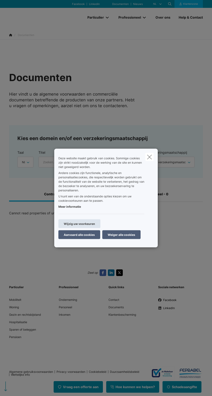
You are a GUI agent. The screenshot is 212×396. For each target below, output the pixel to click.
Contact (113, 299)
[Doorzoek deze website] (170, 4)
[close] (149, 157)
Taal (20, 152)
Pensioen (15, 337)
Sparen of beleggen (22, 329)
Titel (42, 152)
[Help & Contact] (189, 17)
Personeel (65, 307)
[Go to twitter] (120, 273)
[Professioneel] (128, 17)
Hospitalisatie (18, 322)
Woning (14, 307)
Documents (116, 307)
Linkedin (94, 4)
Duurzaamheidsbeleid (124, 371)
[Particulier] (94, 17)
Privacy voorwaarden (71, 371)
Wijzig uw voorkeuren (79, 224)
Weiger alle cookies (121, 234)
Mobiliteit (15, 299)
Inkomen (64, 314)
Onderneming (68, 299)
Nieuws (138, 4)
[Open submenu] (107, 17)
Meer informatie (69, 206)
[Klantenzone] (189, 4)
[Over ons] (163, 17)
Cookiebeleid (97, 371)
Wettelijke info (20, 374)
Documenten (120, 4)
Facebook (78, 4)
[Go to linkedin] (112, 273)
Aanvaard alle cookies (79, 234)
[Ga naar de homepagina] (40, 17)
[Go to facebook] (104, 273)
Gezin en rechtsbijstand (25, 314)
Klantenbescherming (122, 314)
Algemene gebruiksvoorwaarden (31, 371)
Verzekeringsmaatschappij (166, 152)
